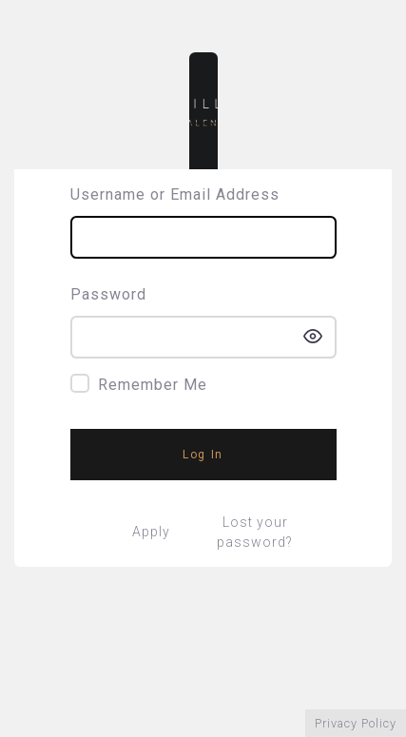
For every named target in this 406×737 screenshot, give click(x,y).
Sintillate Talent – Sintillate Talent (203, 110)
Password (108, 294)
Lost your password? (255, 532)
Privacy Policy (355, 723)
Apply (151, 531)
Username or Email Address (175, 194)
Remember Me (152, 385)
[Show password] (313, 337)
